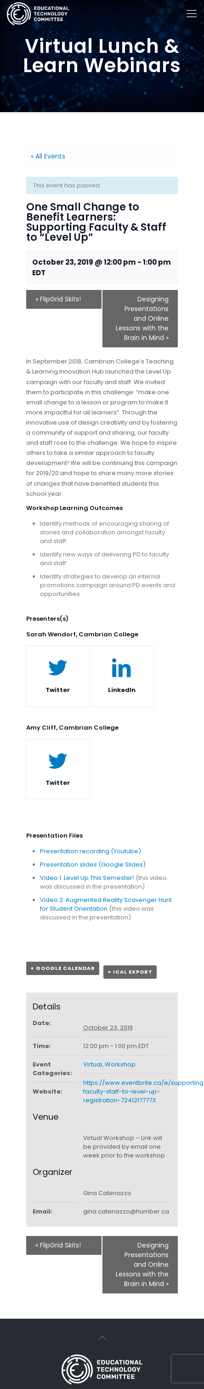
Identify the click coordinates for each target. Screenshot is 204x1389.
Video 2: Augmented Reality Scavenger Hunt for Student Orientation (106, 904)
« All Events (48, 156)
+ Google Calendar (62, 968)
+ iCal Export (130, 971)
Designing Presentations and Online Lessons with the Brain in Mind (142, 318)
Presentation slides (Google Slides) (93, 864)
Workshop (120, 1064)
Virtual (92, 1064)
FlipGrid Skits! (58, 299)
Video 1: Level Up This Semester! (87, 877)
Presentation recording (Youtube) (90, 851)
